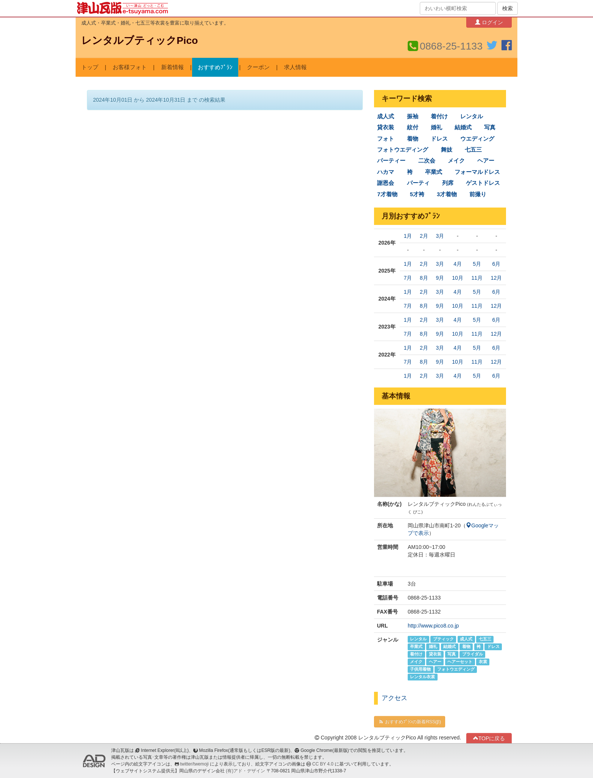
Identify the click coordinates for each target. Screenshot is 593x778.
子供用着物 (420, 669)
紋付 (412, 127)
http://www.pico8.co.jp (433, 626)
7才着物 (387, 194)
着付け (439, 116)
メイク (456, 161)
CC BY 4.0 (323, 764)
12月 (496, 278)
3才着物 (447, 194)
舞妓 (446, 150)
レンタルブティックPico (139, 40)
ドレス (439, 139)
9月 (440, 278)
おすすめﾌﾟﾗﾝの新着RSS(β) (409, 721)
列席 (447, 183)
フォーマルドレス (477, 172)
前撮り (477, 194)
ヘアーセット (459, 662)
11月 (477, 278)
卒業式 (433, 172)
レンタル (471, 116)
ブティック (443, 639)
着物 (412, 139)
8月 (424, 278)
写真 (489, 127)
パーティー (391, 161)
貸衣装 (385, 127)
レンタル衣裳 (422, 677)
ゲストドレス (483, 183)
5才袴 (417, 194)
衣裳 (483, 662)
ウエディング (477, 139)
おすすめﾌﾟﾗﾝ (215, 67)
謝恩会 (385, 183)
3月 (440, 236)
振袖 (412, 116)
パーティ (418, 183)
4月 (457, 264)
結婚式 (463, 127)
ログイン (489, 22)
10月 (457, 278)
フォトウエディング (402, 150)
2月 (424, 236)
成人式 (385, 116)
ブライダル (472, 654)
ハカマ (385, 172)
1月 (408, 236)
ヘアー (485, 161)
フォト (385, 139)
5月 (477, 264)
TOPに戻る (489, 738)
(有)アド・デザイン (245, 770)
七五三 (473, 150)
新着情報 (172, 67)
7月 (408, 278)
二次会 (426, 161)
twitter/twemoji (194, 764)
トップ (89, 67)
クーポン (258, 67)
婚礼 (436, 127)
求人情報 (295, 67)
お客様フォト (130, 67)
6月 (496, 264)
